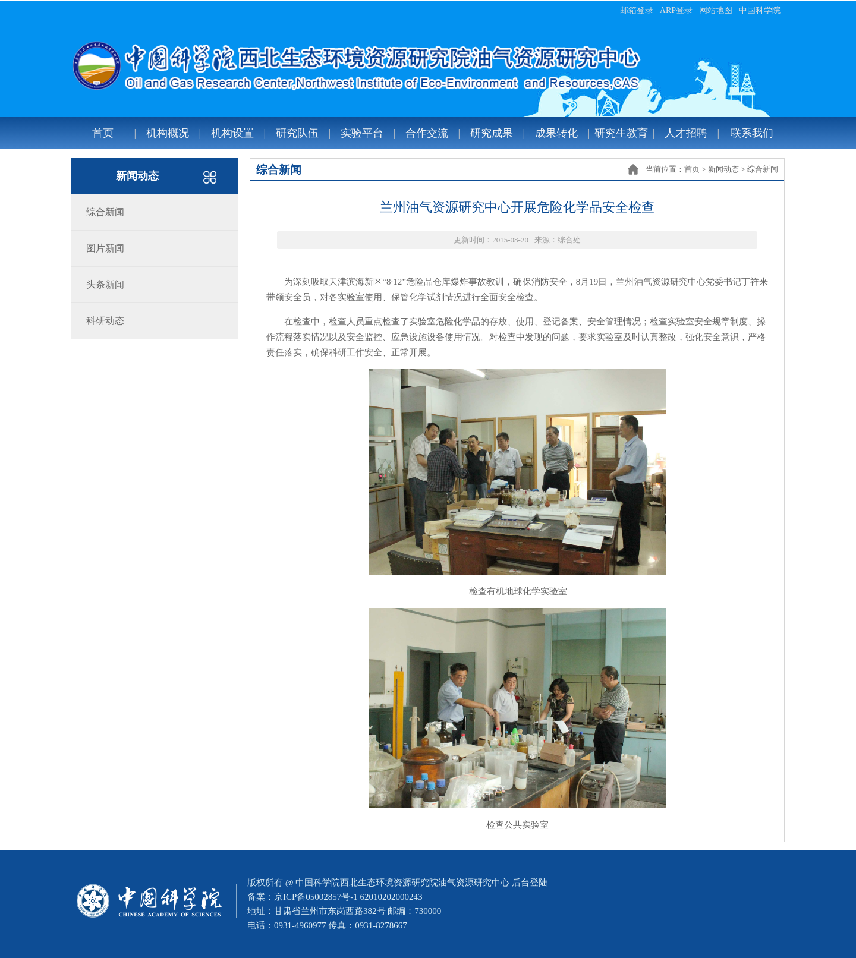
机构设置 (232, 133)
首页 (103, 133)
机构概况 (167, 133)
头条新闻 (105, 284)
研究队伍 (297, 133)
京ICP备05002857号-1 (316, 897)
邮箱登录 (636, 10)
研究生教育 (621, 133)
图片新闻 (105, 248)
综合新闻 (762, 169)
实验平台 (362, 133)
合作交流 (426, 133)
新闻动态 (723, 169)
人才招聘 (686, 133)
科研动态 (105, 321)
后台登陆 (529, 882)
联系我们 (752, 133)
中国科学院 (760, 10)
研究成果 (491, 133)
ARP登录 (676, 10)
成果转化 (556, 133)
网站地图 (715, 10)
